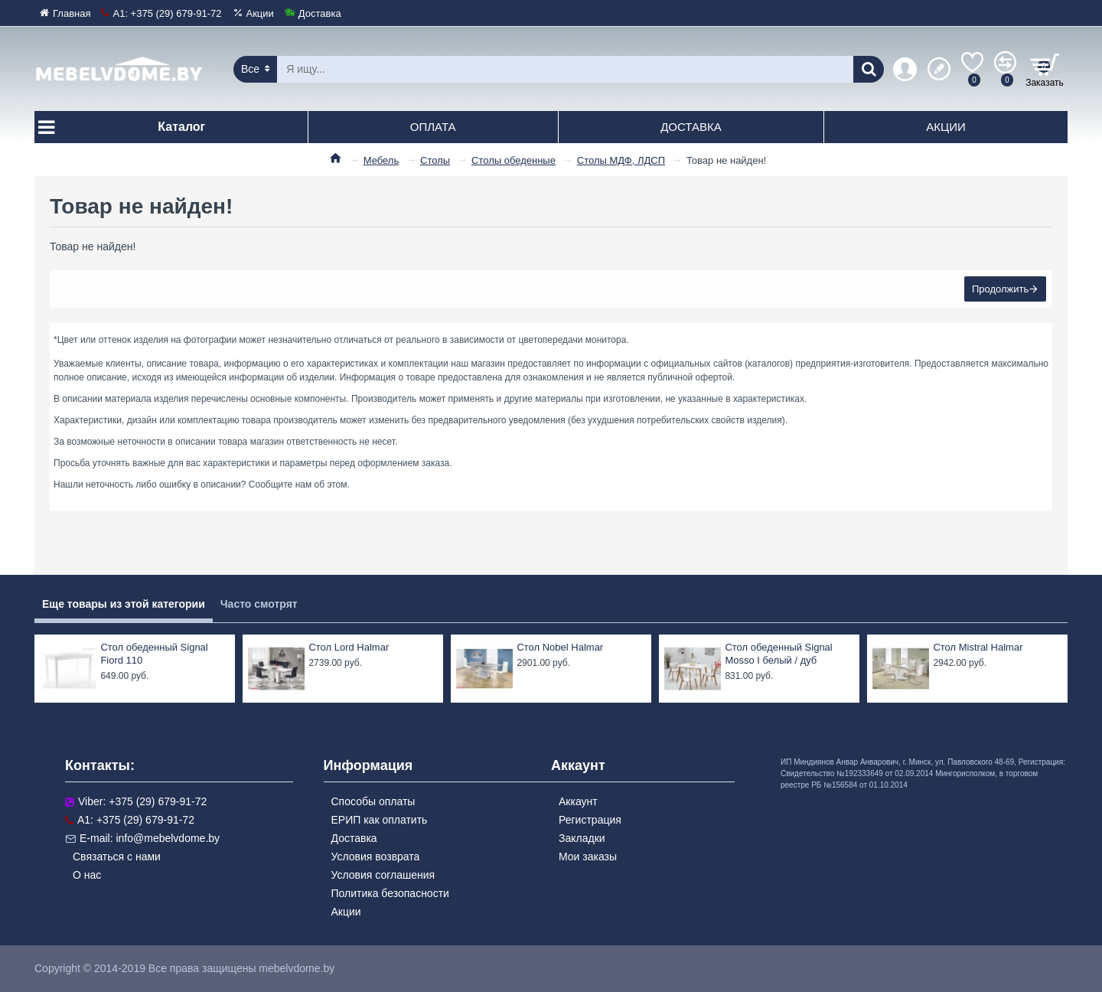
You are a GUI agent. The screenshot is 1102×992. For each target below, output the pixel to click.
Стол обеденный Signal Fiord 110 (153, 653)
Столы (435, 160)
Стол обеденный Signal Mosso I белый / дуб (778, 653)
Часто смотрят (259, 604)
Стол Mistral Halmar (977, 647)
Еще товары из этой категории (123, 604)
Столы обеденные (513, 160)
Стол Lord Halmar (348, 647)
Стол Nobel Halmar (560, 647)
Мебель (381, 160)
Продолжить (998, 290)
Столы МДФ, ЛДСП (621, 160)
